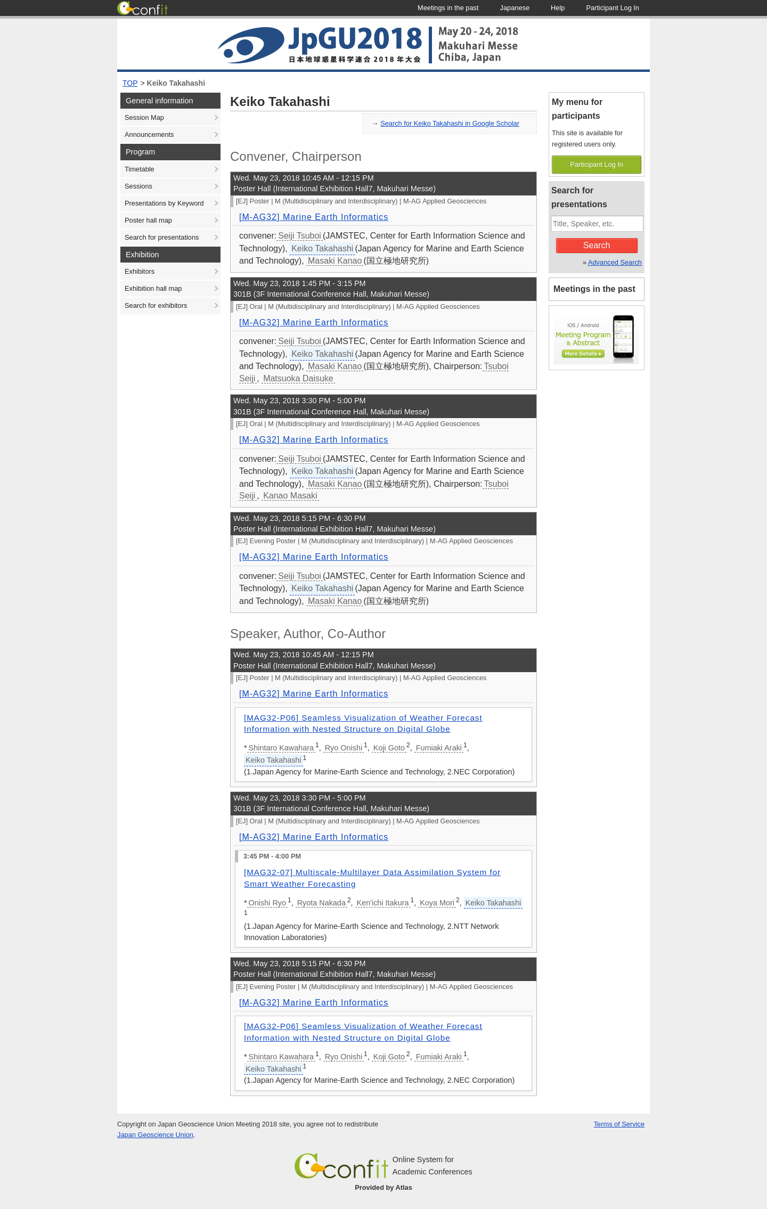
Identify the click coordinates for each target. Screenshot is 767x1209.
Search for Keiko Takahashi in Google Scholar (449, 123)
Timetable (139, 169)
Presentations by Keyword (164, 203)
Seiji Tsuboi (299, 235)
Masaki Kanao (335, 260)
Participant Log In (596, 164)
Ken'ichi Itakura (383, 902)
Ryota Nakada (321, 902)
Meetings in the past (594, 288)
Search (596, 245)
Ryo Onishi (343, 748)
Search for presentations (162, 237)
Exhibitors (139, 271)
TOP (130, 83)
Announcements (149, 134)
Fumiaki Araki (439, 748)
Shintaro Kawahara (281, 748)
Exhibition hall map (153, 288)
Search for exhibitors (156, 305)
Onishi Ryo (267, 902)
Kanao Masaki (290, 495)
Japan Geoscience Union (155, 1135)
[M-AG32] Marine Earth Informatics (313, 217)
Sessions (138, 186)
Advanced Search (615, 262)
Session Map (144, 117)
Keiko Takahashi (176, 83)
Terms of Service (619, 1124)
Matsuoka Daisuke (298, 378)
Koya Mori (437, 902)
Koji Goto (389, 748)
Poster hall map (148, 220)
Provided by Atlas (383, 1187)
